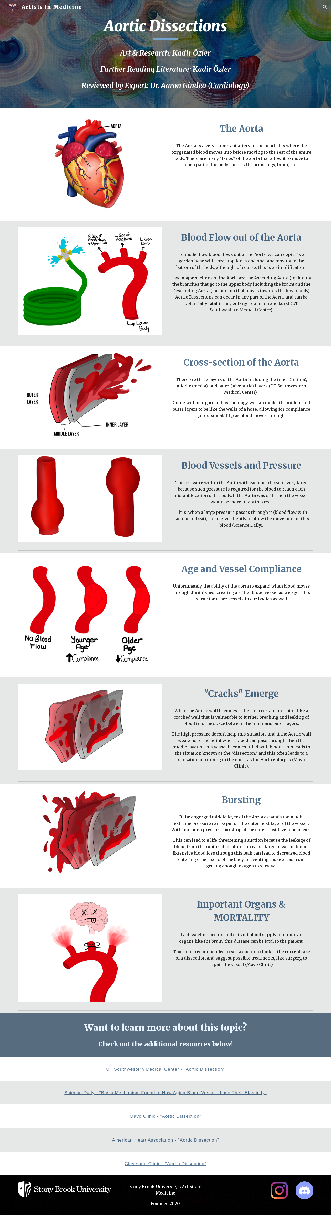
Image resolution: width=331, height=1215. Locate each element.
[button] (325, 7)
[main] (165, 28)
